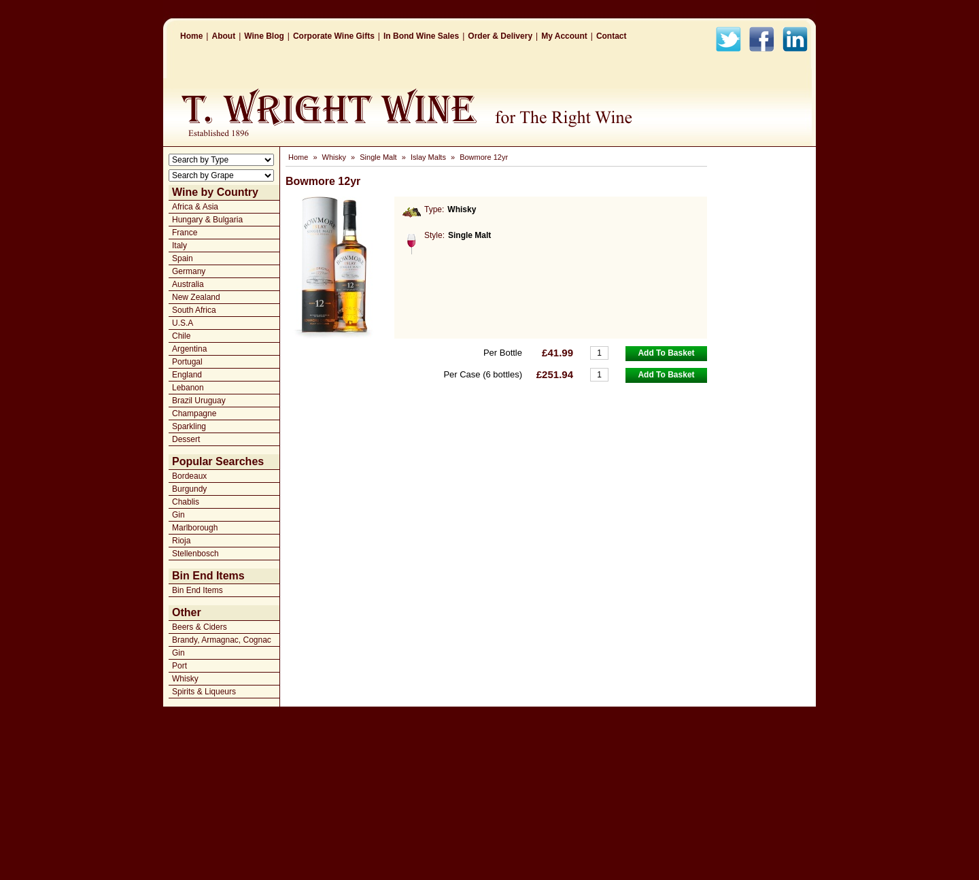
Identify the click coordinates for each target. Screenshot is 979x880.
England (187, 374)
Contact (611, 36)
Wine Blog (264, 36)
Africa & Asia (195, 206)
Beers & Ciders (199, 627)
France (184, 232)
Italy (179, 245)
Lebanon (188, 387)
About (223, 36)
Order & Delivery (500, 36)
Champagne (194, 413)
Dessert (186, 439)
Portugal (187, 362)
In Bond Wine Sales (421, 36)
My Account (564, 36)
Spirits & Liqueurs (204, 691)
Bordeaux (189, 476)
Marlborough (195, 527)
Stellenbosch (195, 553)
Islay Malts (428, 157)
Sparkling (189, 426)
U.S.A (182, 323)
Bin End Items (197, 590)
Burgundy (189, 489)
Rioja (181, 540)
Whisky (185, 678)
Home (191, 36)
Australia (188, 284)
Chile (181, 336)
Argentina (189, 349)
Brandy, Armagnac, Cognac (221, 640)
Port (179, 666)
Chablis (185, 502)
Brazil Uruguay (199, 400)
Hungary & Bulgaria (207, 219)
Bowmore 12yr (484, 157)
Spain (182, 258)
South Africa (194, 310)
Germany (188, 271)
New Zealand (196, 297)
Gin (178, 515)
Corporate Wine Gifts (334, 36)
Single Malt (378, 157)
